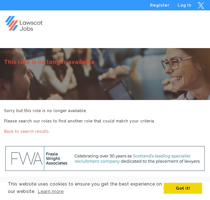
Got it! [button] (183, 188)
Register (160, 5)
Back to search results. (27, 131)
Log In (184, 5)
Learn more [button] (51, 191)
